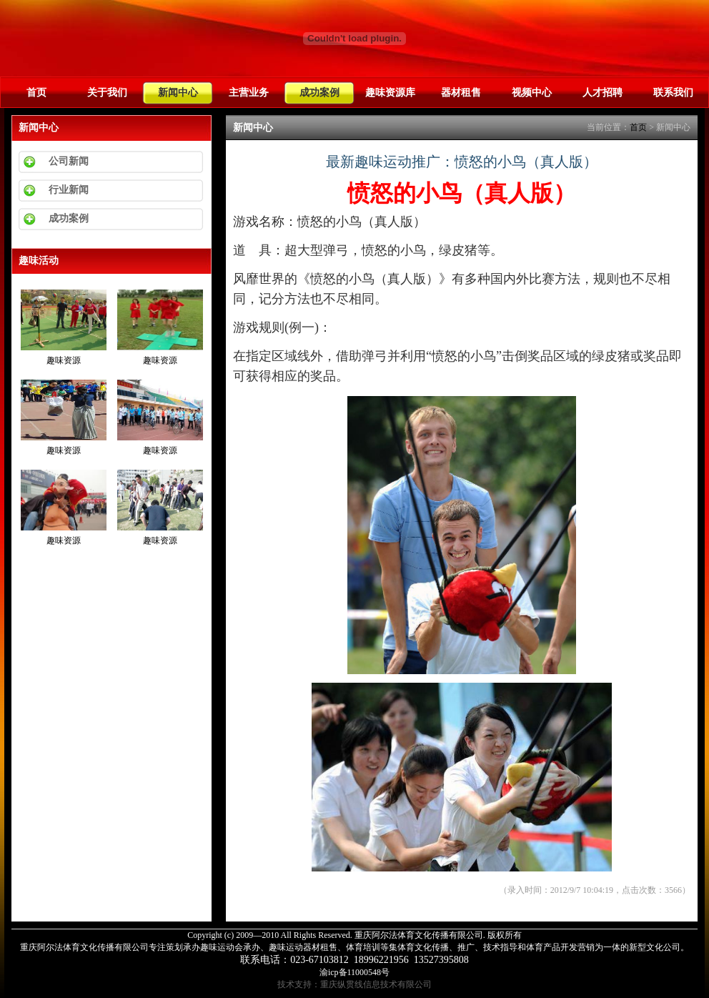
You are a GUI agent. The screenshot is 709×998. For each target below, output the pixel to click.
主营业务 (249, 92)
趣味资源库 (390, 92)
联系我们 (673, 92)
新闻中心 (178, 92)
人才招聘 (602, 92)
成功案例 (319, 92)
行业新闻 (69, 189)
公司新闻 (69, 161)
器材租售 (461, 92)
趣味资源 (63, 360)
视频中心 (532, 92)
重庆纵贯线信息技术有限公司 (376, 984)
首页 (36, 92)
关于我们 (107, 92)
